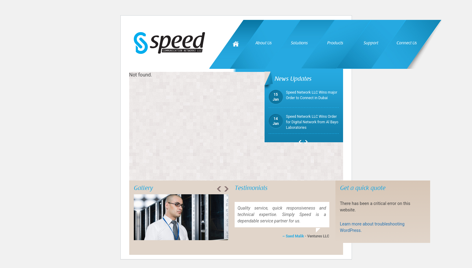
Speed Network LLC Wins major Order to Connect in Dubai (303, 95)
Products (335, 43)
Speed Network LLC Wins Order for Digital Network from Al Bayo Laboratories (303, 122)
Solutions (299, 43)
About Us (263, 43)
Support (371, 43)
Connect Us (407, 43)
